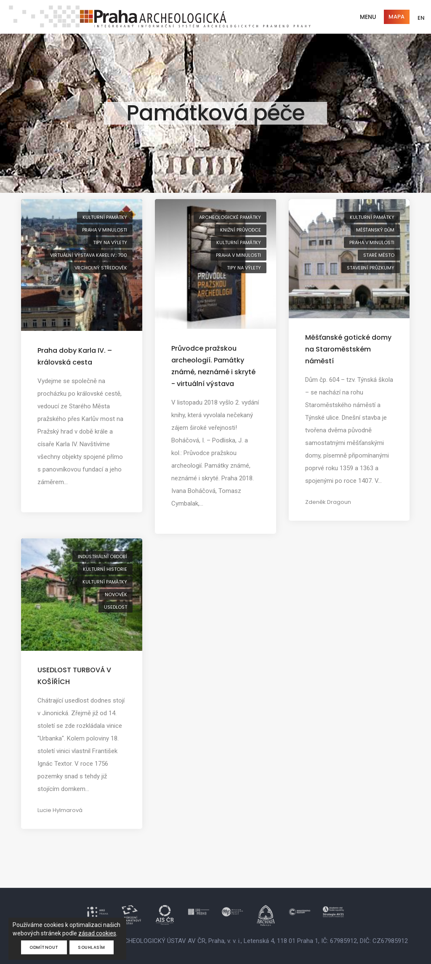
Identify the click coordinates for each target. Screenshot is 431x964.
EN (421, 18)
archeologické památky (230, 217)
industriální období (102, 556)
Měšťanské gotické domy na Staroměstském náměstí (348, 349)
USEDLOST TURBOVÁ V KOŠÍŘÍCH (74, 676)
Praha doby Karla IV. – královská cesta (74, 356)
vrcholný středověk (100, 267)
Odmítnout (44, 947)
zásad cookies (97, 933)
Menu (368, 17)
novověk (116, 594)
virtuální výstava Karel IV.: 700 (88, 255)
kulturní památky (104, 217)
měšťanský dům (375, 229)
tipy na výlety (110, 242)
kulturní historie (105, 569)
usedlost (115, 607)
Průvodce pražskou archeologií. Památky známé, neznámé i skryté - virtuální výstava (213, 366)
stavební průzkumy (370, 267)
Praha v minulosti (104, 229)
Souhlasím (91, 947)
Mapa (396, 17)
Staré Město (378, 255)
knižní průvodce (240, 229)
